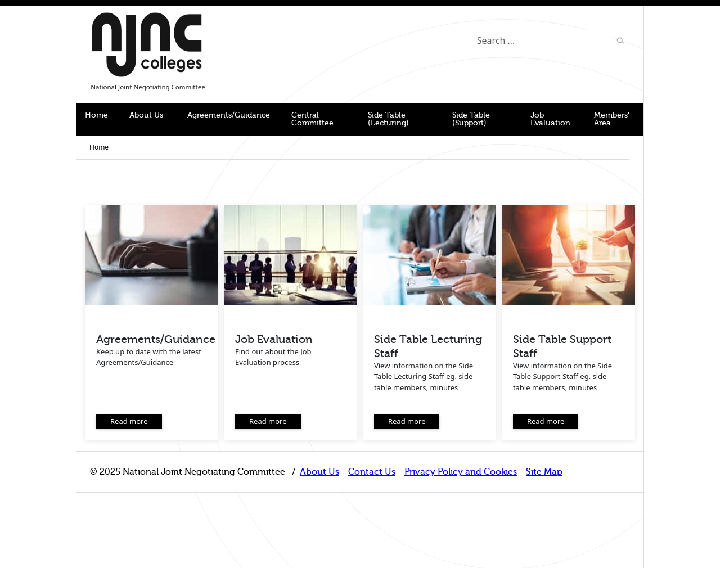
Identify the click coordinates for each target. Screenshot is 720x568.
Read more (129, 421)
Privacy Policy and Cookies (460, 472)
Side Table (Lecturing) (388, 119)
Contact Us (371, 472)
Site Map (544, 472)
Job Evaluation (550, 119)
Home (96, 115)
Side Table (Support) (471, 119)
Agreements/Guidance (228, 115)
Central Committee (312, 119)
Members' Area (611, 119)
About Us (146, 115)
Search (620, 40)
